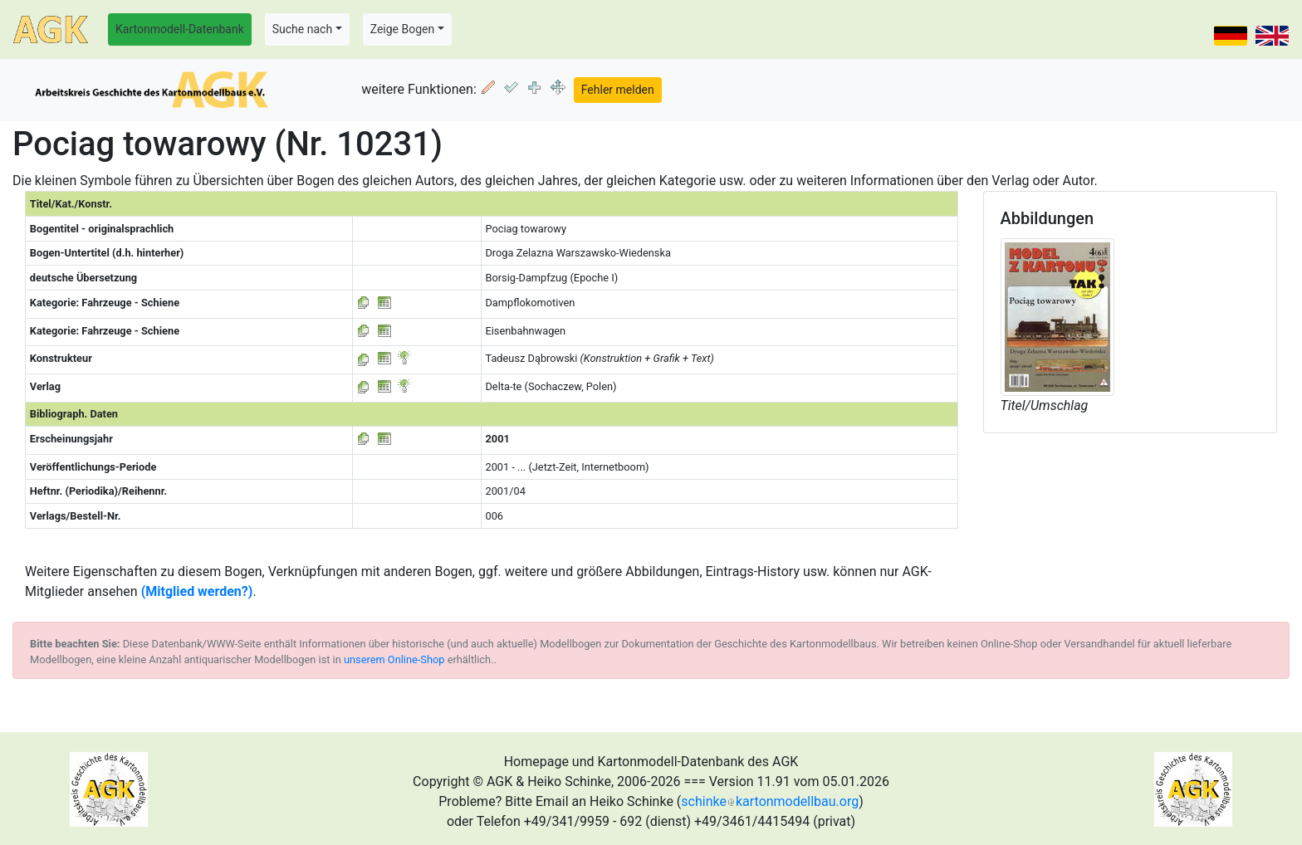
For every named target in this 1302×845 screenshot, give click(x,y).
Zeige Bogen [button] (402, 29)
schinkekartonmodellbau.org (770, 801)
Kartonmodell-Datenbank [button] (179, 29)
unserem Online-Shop (394, 659)
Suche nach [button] (302, 29)
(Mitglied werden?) (197, 591)
